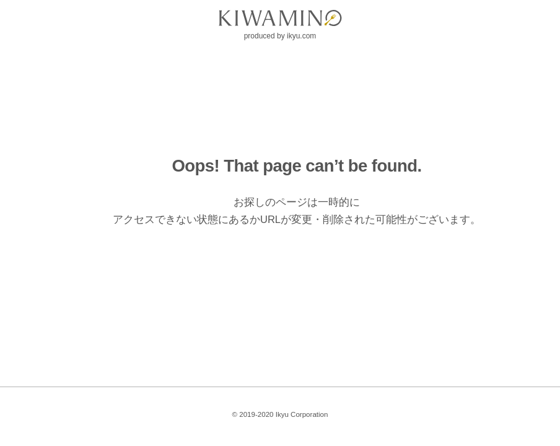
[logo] (280, 18)
